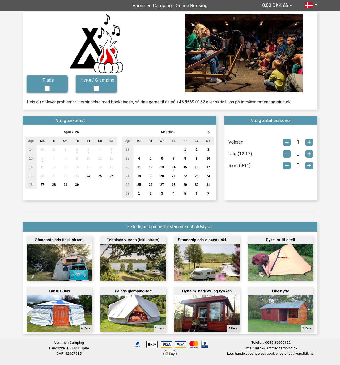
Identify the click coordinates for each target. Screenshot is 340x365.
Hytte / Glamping (97, 80)
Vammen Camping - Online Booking (170, 5)
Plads (48, 80)
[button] (184, 53)
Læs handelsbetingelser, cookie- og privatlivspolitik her (271, 353)
